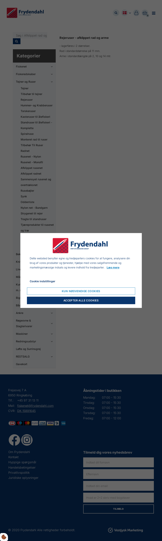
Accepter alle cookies (81, 300)
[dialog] (81, 270)
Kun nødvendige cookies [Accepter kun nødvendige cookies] (81, 291)
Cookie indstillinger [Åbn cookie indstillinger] (42, 281)
